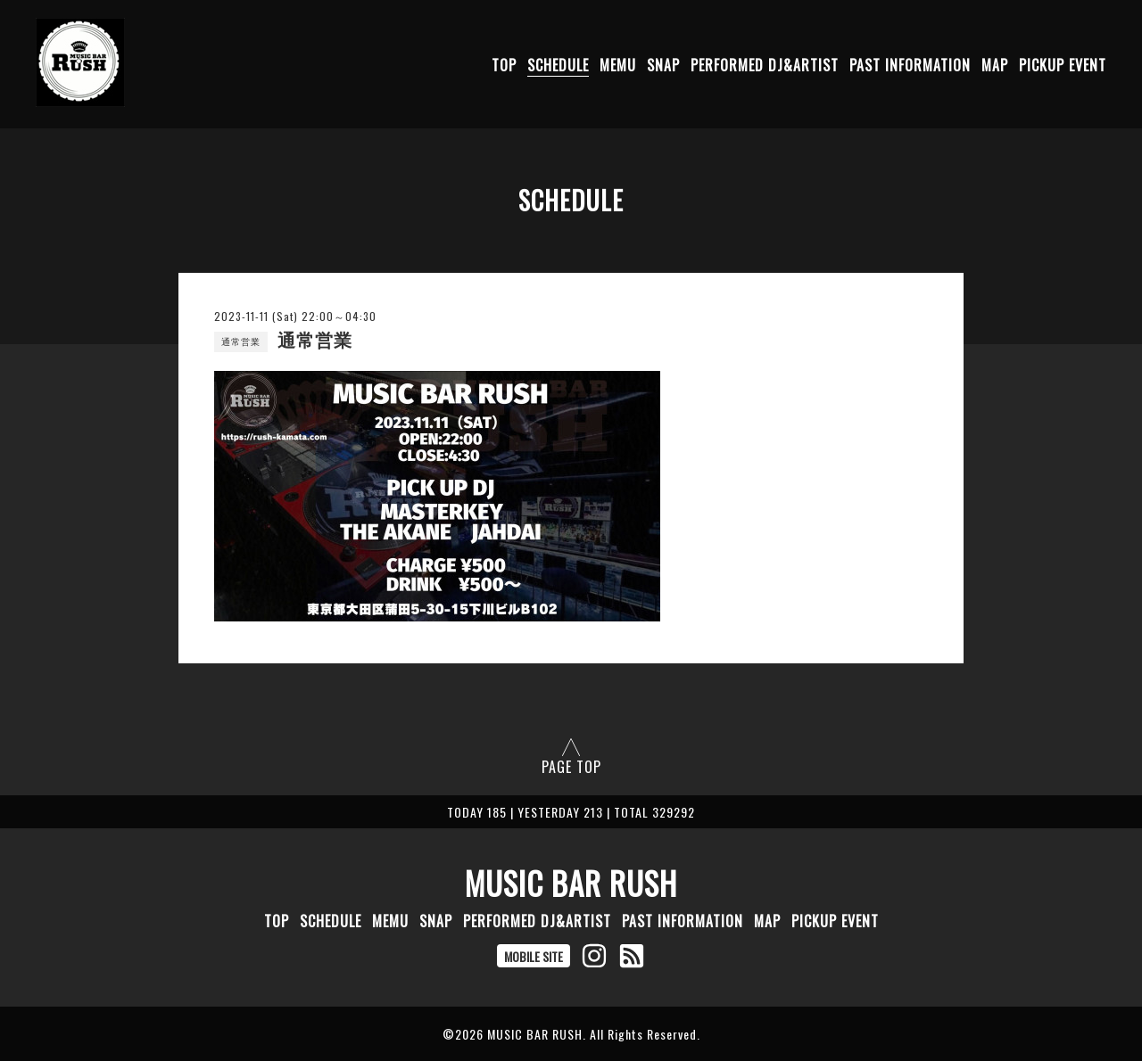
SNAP (663, 65)
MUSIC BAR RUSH (571, 882)
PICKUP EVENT (1062, 65)
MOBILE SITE (533, 956)
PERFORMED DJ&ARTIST (765, 65)
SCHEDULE (558, 65)
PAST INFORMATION (910, 65)
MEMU (618, 65)
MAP (994, 65)
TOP (504, 65)
